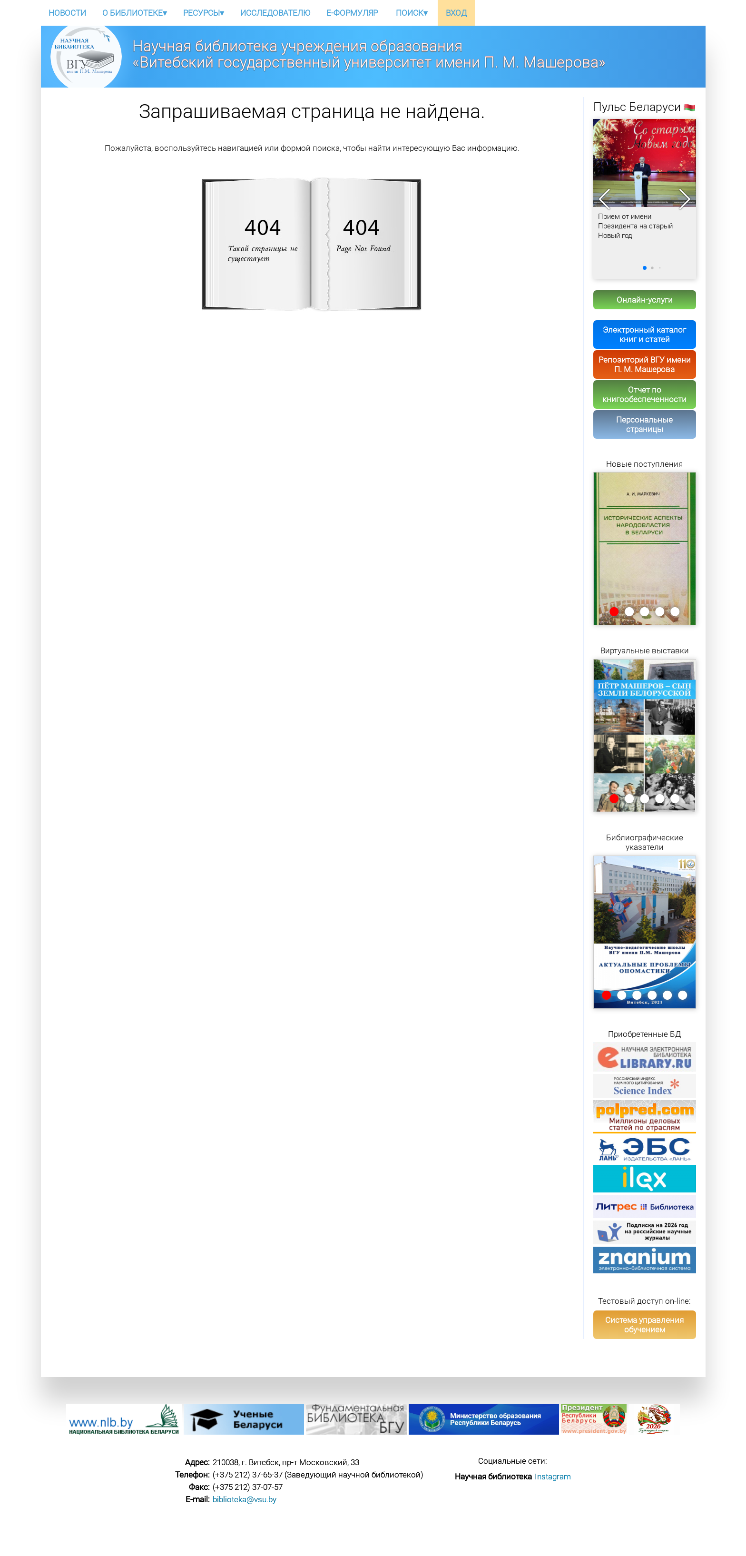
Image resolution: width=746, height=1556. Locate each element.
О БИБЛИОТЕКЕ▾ (134, 13)
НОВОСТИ (67, 13)
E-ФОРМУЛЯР (352, 13)
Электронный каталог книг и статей (644, 334)
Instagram (553, 1476)
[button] (684, 199)
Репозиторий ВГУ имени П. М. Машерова (645, 364)
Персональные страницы (644, 424)
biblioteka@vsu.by (244, 1499)
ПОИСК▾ (412, 13)
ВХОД (456, 13)
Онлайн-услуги (645, 300)
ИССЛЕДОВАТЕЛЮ (275, 13)
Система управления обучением (644, 1324)
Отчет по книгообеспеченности (644, 394)
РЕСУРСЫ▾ (203, 13)
